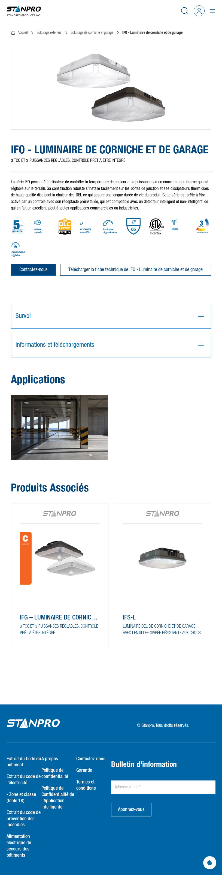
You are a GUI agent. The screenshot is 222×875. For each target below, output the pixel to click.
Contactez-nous (33, 270)
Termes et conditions (86, 785)
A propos (49, 759)
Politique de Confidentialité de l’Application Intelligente (57, 797)
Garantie (84, 770)
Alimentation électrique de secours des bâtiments (19, 846)
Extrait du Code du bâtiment (24, 762)
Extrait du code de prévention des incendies (24, 818)
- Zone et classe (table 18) (21, 797)
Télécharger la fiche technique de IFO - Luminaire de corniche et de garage (135, 270)
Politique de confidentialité (54, 773)
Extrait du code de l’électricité (24, 779)
